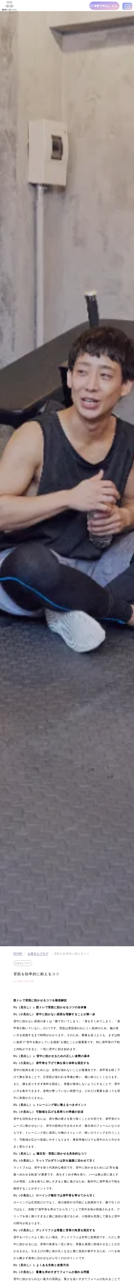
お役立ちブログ (38, 953)
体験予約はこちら (105, 5)
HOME (17, 953)
